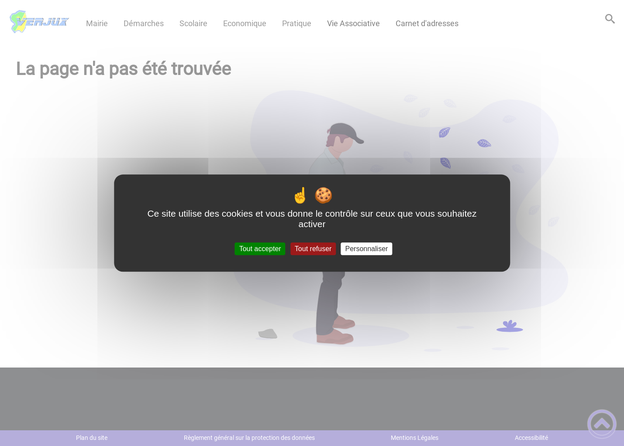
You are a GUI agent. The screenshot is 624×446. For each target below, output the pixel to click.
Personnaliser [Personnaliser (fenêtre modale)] (366, 248)
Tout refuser (313, 248)
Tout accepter (260, 248)
